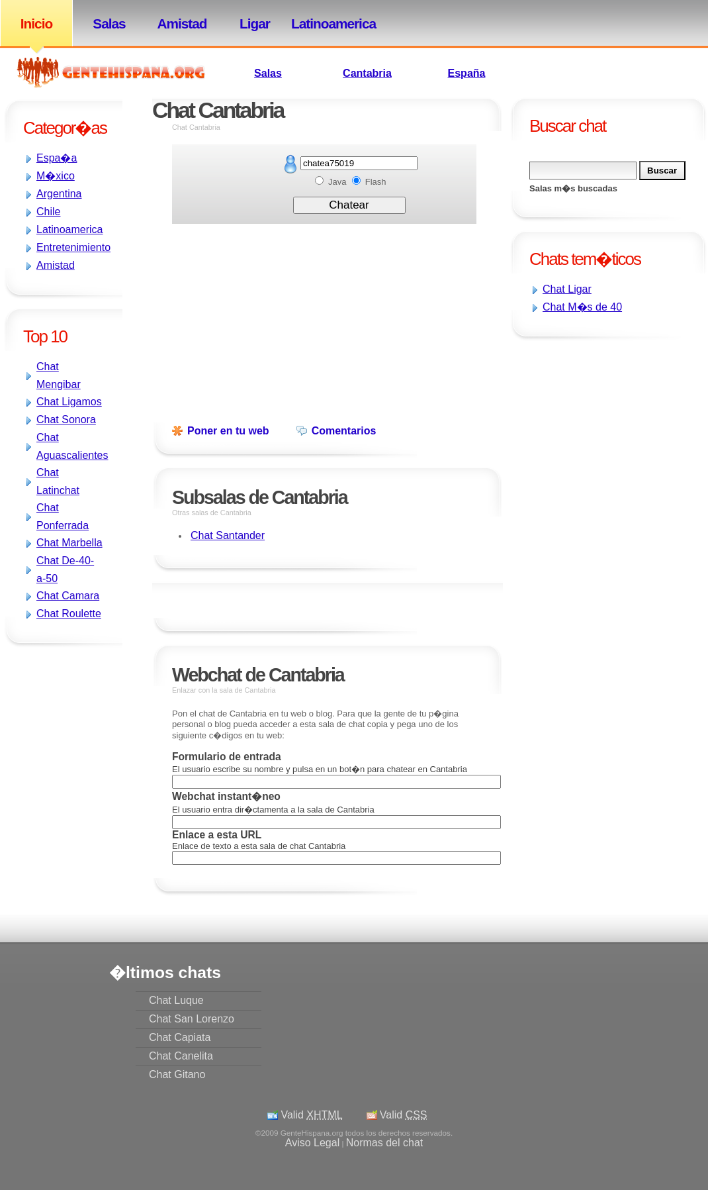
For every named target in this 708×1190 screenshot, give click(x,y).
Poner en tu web (228, 430)
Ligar (255, 23)
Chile (48, 211)
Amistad (181, 23)
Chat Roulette (68, 613)
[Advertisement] (549, 429)
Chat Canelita (181, 1056)
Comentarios (344, 430)
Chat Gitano (177, 1074)
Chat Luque (176, 1000)
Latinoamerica (327, 23)
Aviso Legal (312, 1142)
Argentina (59, 193)
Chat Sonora (66, 419)
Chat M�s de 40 (582, 307)
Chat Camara (67, 595)
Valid (311, 1114)
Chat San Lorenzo (191, 1018)
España (467, 73)
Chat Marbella (69, 542)
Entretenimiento (73, 247)
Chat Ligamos (69, 401)
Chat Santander (228, 535)
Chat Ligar (567, 289)
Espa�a (56, 158)
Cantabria (367, 73)
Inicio (36, 23)
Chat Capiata (179, 1037)
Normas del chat (384, 1142)
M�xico (55, 175)
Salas (109, 23)
